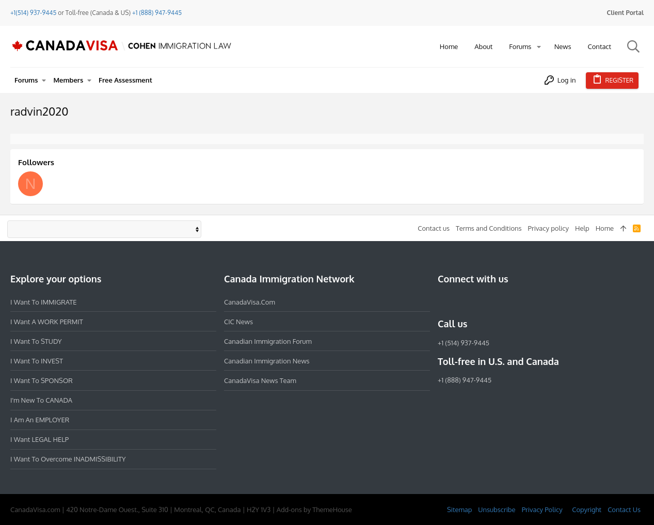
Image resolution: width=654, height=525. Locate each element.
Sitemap (459, 509)
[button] (539, 46)
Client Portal (625, 13)
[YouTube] (518, 301)
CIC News (238, 321)
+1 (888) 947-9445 (157, 13)
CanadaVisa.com (249, 302)
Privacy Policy (542, 509)
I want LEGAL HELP (39, 439)
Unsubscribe (496, 509)
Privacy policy (548, 228)
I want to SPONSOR (41, 380)
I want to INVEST (36, 361)
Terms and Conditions (489, 228)
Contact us (434, 228)
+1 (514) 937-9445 (463, 343)
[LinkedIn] (481, 301)
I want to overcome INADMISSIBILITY (68, 459)
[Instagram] (462, 301)
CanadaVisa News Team (260, 380)
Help (582, 228)
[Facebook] (444, 301)
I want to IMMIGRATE (43, 302)
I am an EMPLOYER (39, 420)
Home (605, 228)
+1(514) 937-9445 (33, 13)
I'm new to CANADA (41, 400)
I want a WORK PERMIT (46, 321)
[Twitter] (499, 301)
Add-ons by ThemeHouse (314, 509)
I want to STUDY (35, 341)
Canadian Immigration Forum (268, 341)
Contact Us (624, 509)
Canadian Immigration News (267, 361)
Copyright (586, 509)
